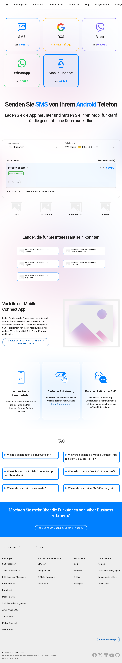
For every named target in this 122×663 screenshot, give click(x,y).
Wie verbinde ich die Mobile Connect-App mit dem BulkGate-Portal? (91, 457)
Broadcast (7, 590)
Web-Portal (38, 4)
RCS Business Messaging (14, 577)
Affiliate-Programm (47, 577)
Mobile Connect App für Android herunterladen (26, 342)
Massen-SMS (8, 597)
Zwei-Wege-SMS (10, 610)
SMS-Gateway (9, 564)
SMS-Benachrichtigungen (14, 603)
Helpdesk (78, 570)
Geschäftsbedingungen (109, 570)
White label (43, 584)
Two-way (14, 182)
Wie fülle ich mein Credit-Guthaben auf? (91, 471)
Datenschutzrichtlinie (108, 577)
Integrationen (102, 4)
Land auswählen (14, 143)
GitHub (77, 577)
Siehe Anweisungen (61, 404)
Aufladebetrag (70, 143)
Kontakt (101, 564)
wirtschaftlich (16, 173)
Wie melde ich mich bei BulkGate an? (29, 454)
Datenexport (103, 584)
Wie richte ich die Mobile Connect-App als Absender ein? (28, 473)
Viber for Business (11, 570)
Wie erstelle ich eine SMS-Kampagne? (90, 488)
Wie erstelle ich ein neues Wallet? (26, 488)
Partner (72, 4)
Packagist (78, 584)
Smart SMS (7, 617)
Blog (87, 4)
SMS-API (42, 564)
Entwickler (55, 4)
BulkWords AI (8, 584)
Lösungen (19, 4)
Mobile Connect (9, 623)
